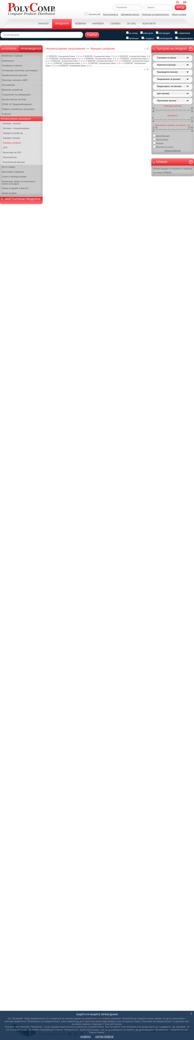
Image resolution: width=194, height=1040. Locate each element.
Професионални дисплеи (14, 75)
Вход (180, 7)
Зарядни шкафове (12, 143)
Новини (80, 23)
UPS (5, 147)
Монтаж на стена (163, 146)
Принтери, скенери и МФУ (15, 80)
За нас (131, 23)
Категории (9, 48)
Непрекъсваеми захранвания (16, 119)
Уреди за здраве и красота (15, 188)
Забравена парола (130, 14)
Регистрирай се (110, 14)
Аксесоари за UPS (12, 152)
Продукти (62, 23)
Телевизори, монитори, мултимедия (20, 70)
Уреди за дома (9, 193)
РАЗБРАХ (86, 1036)
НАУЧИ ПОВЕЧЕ (104, 1036)
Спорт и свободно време (14, 176)
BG (177, 2)
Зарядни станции (11, 138)
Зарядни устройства (13, 133)
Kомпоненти (8, 61)
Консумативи (8, 85)
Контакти (149, 23)
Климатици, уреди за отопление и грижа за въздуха (18, 182)
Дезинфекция (161, 135)
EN (184, 2)
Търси (92, 35)
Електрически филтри (14, 162)
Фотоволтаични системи (14, 99)
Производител (31, 48)
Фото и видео (8, 167)
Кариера (98, 23)
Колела (158, 143)
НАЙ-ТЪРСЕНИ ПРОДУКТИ (22, 199)
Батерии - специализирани (16, 128)
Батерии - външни (12, 123)
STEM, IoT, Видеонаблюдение (17, 104)
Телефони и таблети (12, 65)
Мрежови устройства (12, 90)
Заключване (160, 139)
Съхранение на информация (16, 94)
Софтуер (6, 114)
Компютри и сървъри (12, 56)
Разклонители (10, 157)
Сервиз (115, 23)
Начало (43, 23)
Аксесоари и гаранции (13, 172)
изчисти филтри (172, 150)
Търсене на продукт (171, 48)
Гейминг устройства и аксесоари (18, 109)
